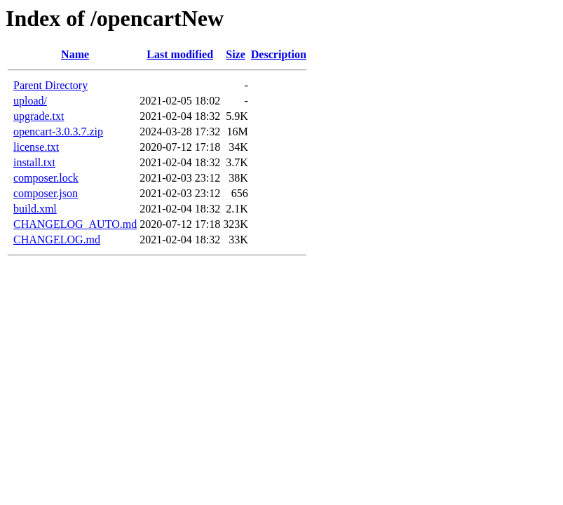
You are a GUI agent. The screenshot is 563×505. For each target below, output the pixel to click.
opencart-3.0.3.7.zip (58, 131)
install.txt (34, 162)
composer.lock (46, 178)
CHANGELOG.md (56, 239)
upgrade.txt (38, 116)
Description (278, 54)
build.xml (35, 209)
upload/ (30, 101)
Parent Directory (50, 85)
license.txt (36, 147)
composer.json (45, 193)
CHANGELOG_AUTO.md (75, 224)
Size (235, 54)
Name (75, 54)
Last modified (180, 54)
